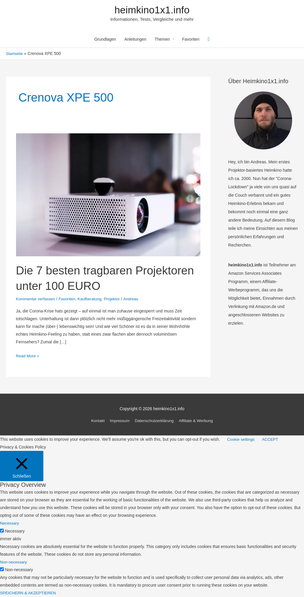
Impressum (118, 421)
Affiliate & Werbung (197, 421)
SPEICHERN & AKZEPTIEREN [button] (29, 593)
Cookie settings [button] (241, 440)
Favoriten (190, 40)
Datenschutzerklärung (154, 421)
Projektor (115, 299)
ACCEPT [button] (271, 440)
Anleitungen (135, 40)
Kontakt (96, 421)
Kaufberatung (92, 299)
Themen (162, 40)
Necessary (15, 531)
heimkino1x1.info (152, 10)
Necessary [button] (10, 523)
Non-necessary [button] (14, 562)
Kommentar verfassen (36, 299)
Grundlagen (105, 40)
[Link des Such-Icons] (209, 39)
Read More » (28, 356)
